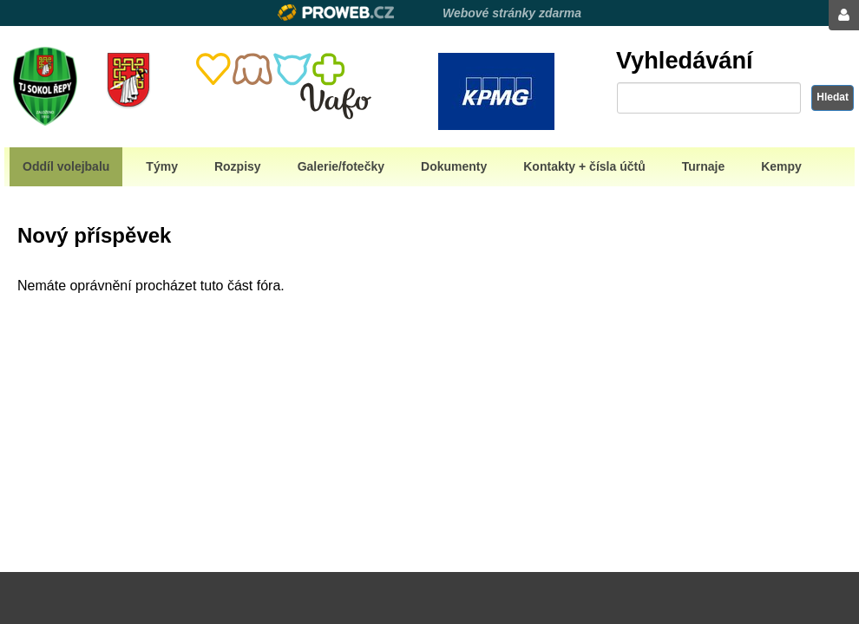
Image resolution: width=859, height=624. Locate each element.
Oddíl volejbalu (66, 166)
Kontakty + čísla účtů (584, 166)
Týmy (162, 166)
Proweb (336, 12)
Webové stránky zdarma (512, 13)
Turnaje (703, 166)
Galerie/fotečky (341, 166)
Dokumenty (454, 166)
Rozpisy (237, 166)
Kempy (781, 166)
